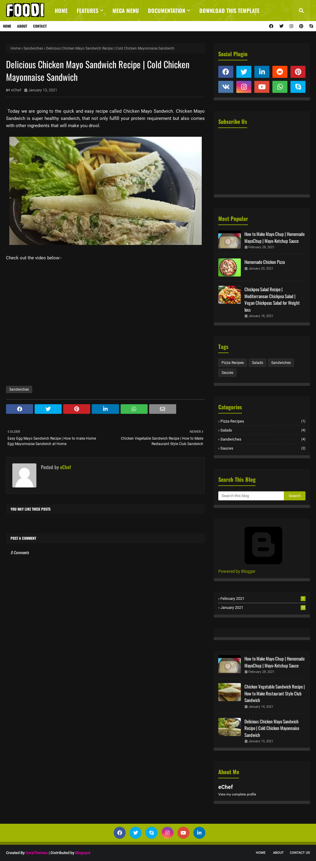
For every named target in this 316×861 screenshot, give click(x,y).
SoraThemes (37, 852)
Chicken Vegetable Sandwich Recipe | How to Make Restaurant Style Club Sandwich (274, 693)
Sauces (227, 373)
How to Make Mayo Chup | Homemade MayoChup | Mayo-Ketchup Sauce (274, 237)
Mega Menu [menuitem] (125, 10)
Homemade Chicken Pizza (264, 261)
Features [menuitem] (87, 10)
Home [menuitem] (61, 10)
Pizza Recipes (233, 363)
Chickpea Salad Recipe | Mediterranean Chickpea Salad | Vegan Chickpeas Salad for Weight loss (272, 299)
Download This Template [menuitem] (229, 10)
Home (7, 26)
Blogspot (82, 852)
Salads (257, 363)
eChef (16, 90)
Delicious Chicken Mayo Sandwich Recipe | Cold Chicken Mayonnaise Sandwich (271, 728)
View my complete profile (237, 794)
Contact (40, 26)
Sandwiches (33, 48)
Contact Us (300, 853)
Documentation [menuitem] (166, 10)
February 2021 (262, 598)
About (22, 26)
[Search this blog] (251, 495)
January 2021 (262, 607)
